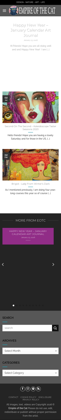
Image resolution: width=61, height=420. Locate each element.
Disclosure (45, 397)
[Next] (53, 264)
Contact (13, 397)
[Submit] (55, 328)
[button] (4, 11)
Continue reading (30, 55)
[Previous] (3, 264)
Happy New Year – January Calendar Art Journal (30, 30)
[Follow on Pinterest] (33, 389)
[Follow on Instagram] (27, 389)
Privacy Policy (31, 399)
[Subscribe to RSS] (38, 389)
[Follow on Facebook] (22, 389)
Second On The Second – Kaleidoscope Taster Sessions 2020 (30, 128)
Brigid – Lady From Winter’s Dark (31, 183)
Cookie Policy (28, 397)
